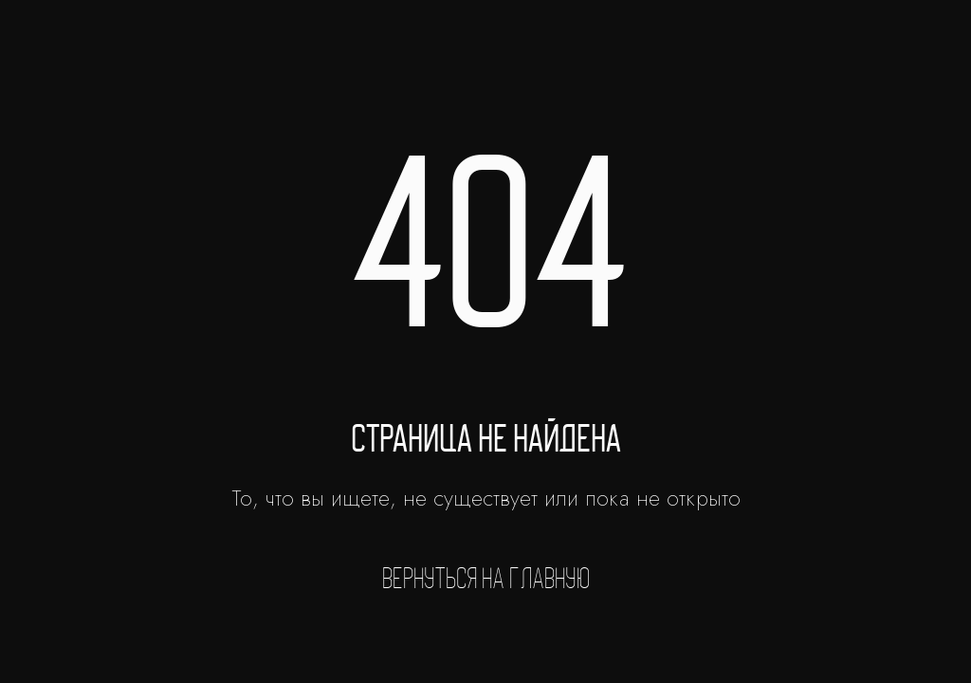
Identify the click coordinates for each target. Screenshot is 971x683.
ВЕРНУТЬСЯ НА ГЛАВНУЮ (486, 578)
